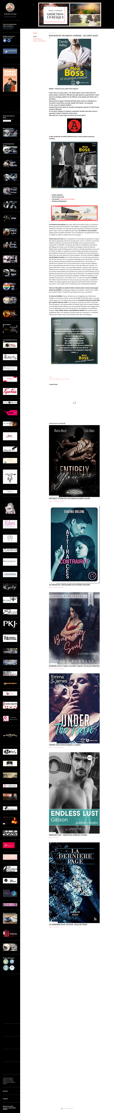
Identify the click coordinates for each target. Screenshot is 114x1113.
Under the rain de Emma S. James (64, 745)
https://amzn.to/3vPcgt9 (67, 199)
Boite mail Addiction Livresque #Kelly (8, 28)
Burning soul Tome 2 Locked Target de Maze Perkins (74, 666)
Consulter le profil (10, 16)
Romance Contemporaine (39, 41)
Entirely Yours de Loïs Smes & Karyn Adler (69, 498)
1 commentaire (56, 837)
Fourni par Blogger (67, 1108)
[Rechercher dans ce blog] (8, 119)
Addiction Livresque (10, 14)
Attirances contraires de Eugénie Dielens (69, 585)
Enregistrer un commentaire (58, 501)
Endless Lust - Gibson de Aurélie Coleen (68, 835)
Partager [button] (35, 33)
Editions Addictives (37, 39)
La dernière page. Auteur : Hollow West (68, 924)
